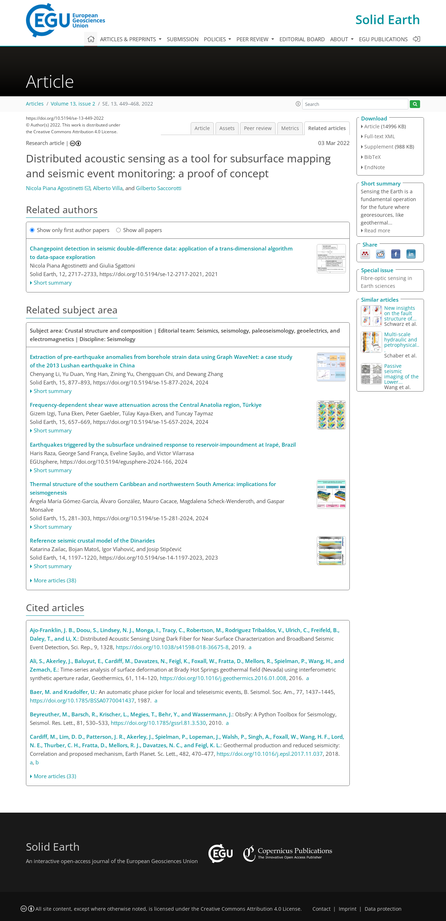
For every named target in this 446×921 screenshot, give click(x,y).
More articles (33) (55, 776)
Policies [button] (215, 39)
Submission (182, 39)
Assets (227, 128)
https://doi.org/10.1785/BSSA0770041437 (82, 700)
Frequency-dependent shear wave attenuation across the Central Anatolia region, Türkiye (146, 404)
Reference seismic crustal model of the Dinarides (92, 540)
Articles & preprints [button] (128, 39)
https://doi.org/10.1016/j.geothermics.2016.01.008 (223, 678)
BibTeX (372, 157)
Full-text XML (379, 136)
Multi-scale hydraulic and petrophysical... (401, 342)
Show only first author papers (69, 229)
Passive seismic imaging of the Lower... (401, 373)
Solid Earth (387, 19)
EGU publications (383, 39)
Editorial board (302, 39)
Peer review (258, 128)
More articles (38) (55, 580)
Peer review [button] (253, 39)
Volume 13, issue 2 (73, 104)
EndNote (374, 167)
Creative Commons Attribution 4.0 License (250, 909)
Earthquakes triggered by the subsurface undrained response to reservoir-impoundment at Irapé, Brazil (163, 444)
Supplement (378, 146)
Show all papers (139, 229)
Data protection (383, 909)
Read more (377, 230)
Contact (321, 909)
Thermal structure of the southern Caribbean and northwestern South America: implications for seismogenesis (153, 488)
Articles (35, 104)
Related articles (327, 128)
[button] (298, 104)
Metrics (290, 128)
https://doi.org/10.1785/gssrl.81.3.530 (158, 722)
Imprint (348, 909)
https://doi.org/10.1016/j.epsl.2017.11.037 (270, 753)
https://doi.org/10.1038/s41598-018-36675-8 (172, 647)
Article (202, 128)
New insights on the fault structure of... (400, 313)
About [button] (339, 39)
